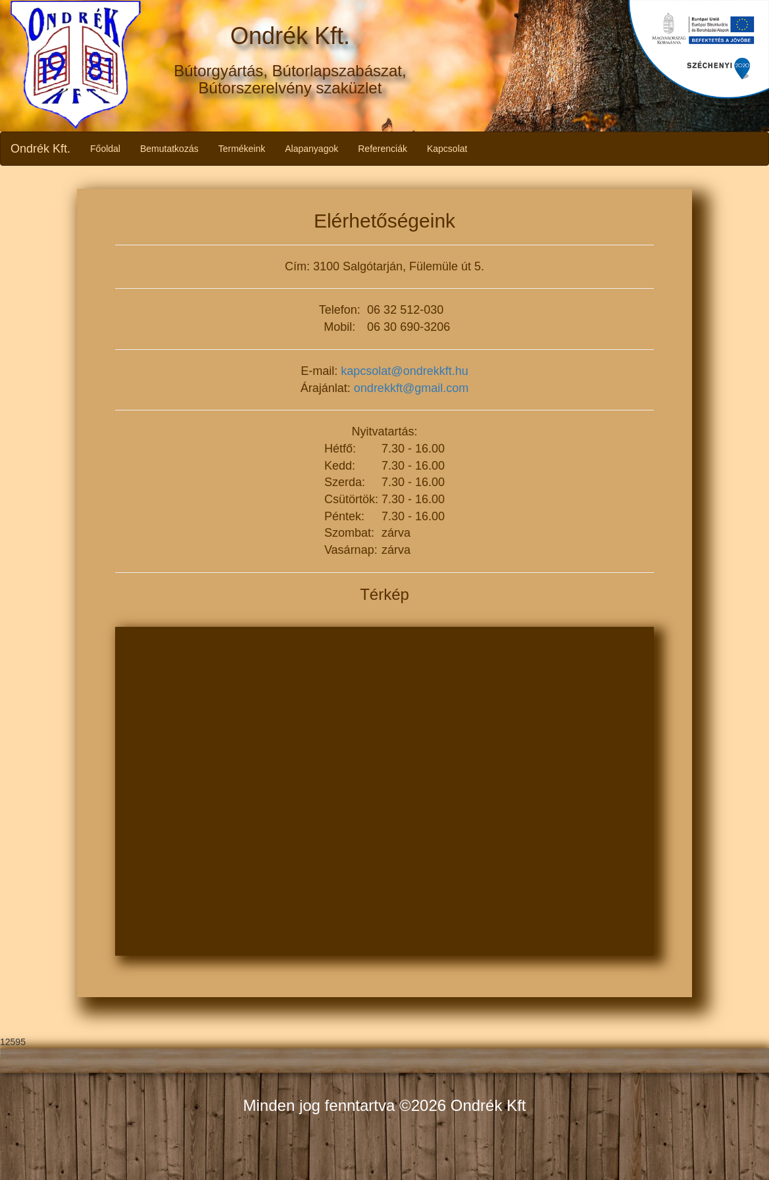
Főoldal (105, 148)
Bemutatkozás (169, 148)
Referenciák (382, 148)
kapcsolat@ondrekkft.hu (404, 371)
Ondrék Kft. (40, 148)
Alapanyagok (311, 148)
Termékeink (242, 148)
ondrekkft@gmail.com (411, 388)
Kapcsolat (447, 148)
